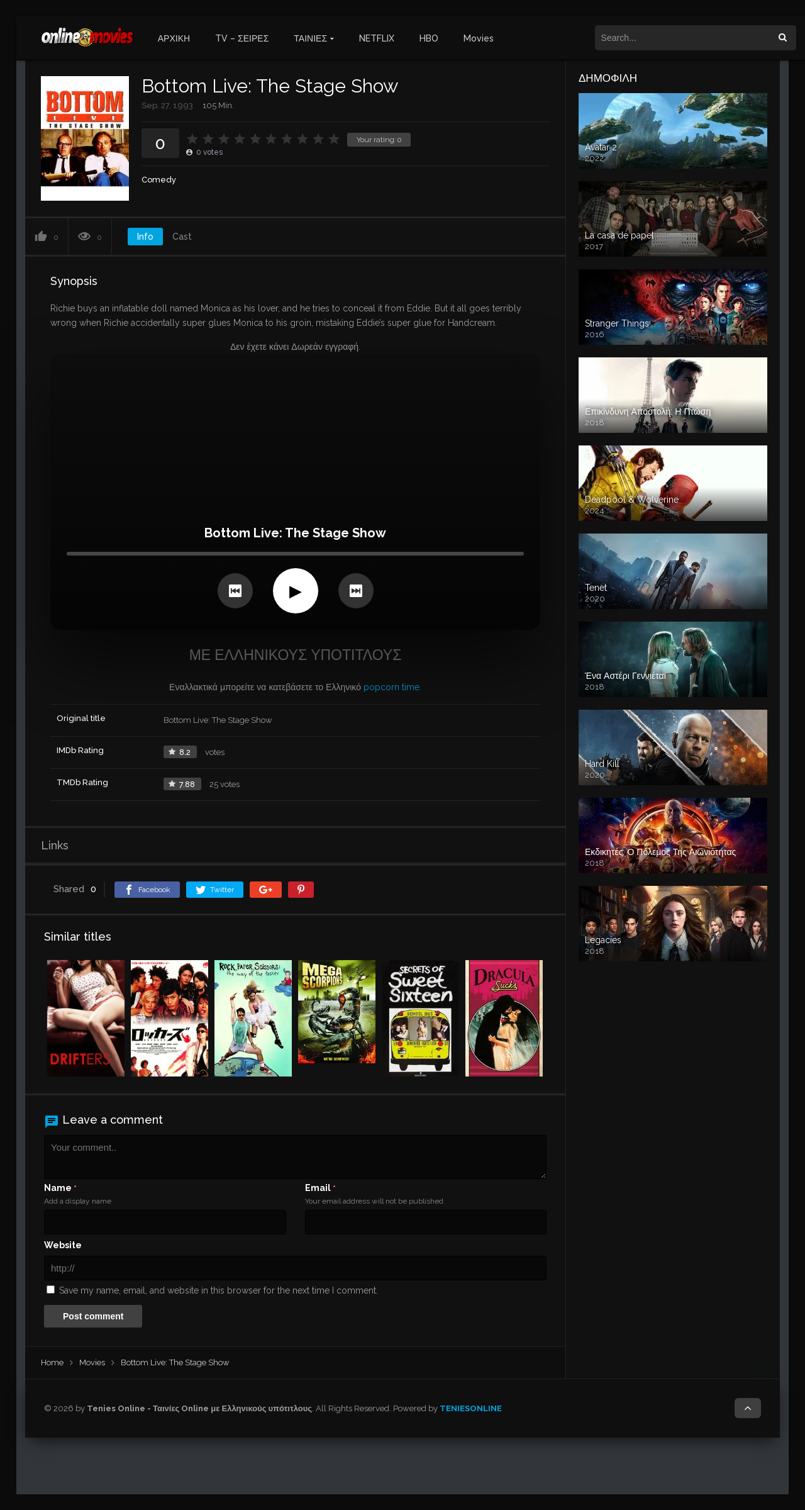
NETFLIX (376, 38)
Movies (479, 38)
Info (145, 237)
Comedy (159, 180)
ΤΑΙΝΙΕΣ (310, 38)
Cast (182, 237)
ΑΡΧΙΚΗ (174, 38)
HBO (428, 38)
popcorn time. (392, 687)
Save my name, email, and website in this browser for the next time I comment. (218, 1290)
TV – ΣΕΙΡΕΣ (242, 38)
